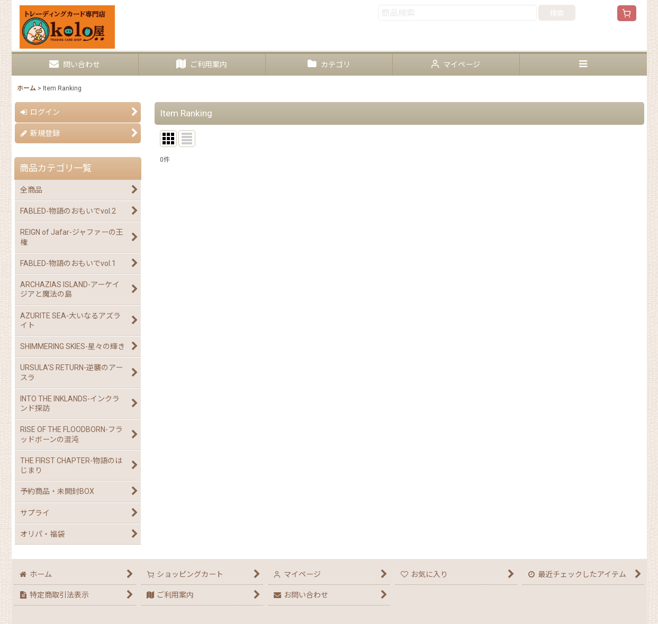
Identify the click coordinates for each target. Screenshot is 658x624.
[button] (583, 65)
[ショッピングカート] (626, 13)
